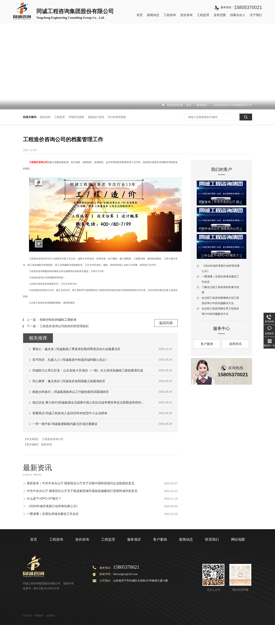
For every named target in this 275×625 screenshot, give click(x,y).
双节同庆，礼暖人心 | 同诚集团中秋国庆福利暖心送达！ (70, 359)
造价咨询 (45, 117)
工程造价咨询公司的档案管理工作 (232, 105)
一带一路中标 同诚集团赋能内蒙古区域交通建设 (64, 424)
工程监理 (59, 117)
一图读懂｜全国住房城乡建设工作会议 (53, 513)
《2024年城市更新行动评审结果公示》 (53, 506)
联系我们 (212, 539)
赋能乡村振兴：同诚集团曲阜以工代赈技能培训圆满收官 (70, 391)
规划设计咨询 (96, 117)
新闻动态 (186, 539)
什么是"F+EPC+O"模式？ (44, 498)
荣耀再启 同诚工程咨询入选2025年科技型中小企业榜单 (69, 413)
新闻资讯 (202, 105)
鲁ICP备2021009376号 (46, 588)
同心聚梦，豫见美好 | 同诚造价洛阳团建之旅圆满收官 (68, 381)
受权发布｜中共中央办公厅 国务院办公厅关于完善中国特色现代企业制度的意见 (80, 483)
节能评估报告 (76, 117)
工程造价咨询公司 (38, 162)
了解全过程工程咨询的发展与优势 (220, 290)
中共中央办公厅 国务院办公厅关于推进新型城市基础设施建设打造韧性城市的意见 (82, 491)
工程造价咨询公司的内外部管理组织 (64, 326)
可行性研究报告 (117, 117)
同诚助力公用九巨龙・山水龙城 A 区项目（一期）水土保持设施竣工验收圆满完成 (87, 370)
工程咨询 (56, 539)
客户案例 (207, 344)
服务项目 (134, 539)
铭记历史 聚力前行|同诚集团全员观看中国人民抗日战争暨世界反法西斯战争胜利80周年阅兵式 (88, 402)
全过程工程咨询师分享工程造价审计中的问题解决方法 (220, 311)
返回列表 (166, 323)
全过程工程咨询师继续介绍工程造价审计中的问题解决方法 (220, 300)
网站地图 (238, 539)
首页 (189, 105)
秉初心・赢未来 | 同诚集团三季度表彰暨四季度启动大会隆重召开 (76, 349)
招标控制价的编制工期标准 (58, 319)
